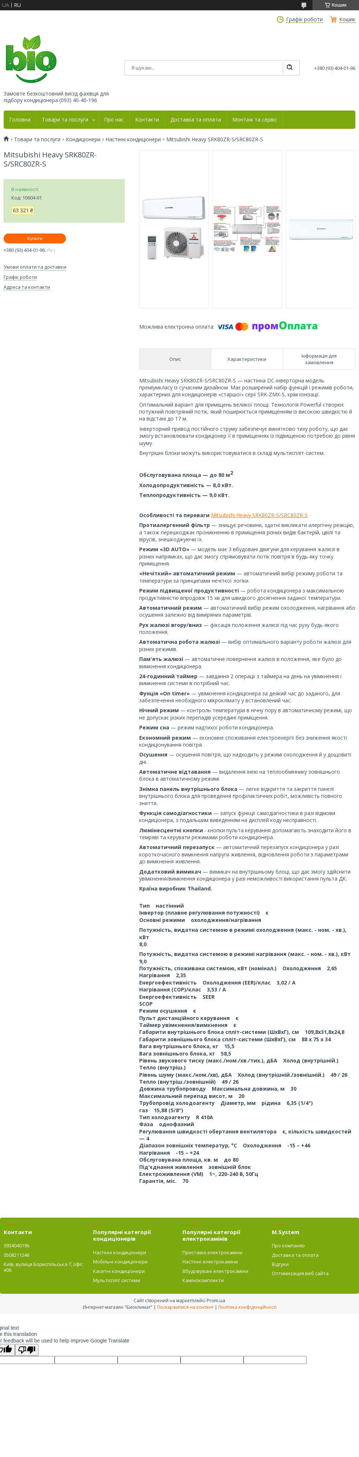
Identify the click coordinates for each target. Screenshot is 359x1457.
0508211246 (16, 1255)
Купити (34, 238)
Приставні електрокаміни (212, 1252)
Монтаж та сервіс (254, 119)
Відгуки (280, 1264)
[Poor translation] (26, 1350)
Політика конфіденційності (247, 1307)
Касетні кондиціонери (119, 1271)
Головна (19, 119)
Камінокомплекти (203, 1280)
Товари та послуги (65, 119)
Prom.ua (216, 1300)
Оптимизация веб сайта (300, 1273)
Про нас (114, 119)
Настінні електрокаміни (210, 1261)
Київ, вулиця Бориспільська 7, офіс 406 (43, 1267)
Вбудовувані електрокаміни (215, 1271)
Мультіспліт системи (116, 1280)
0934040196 (16, 1245)
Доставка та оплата (195, 119)
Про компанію (288, 1245)
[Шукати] (289, 68)
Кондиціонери (83, 139)
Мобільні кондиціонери (120, 1261)
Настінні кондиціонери (133, 139)
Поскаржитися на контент (185, 1307)
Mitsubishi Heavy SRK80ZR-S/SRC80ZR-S (259, 515)
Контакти (147, 119)
